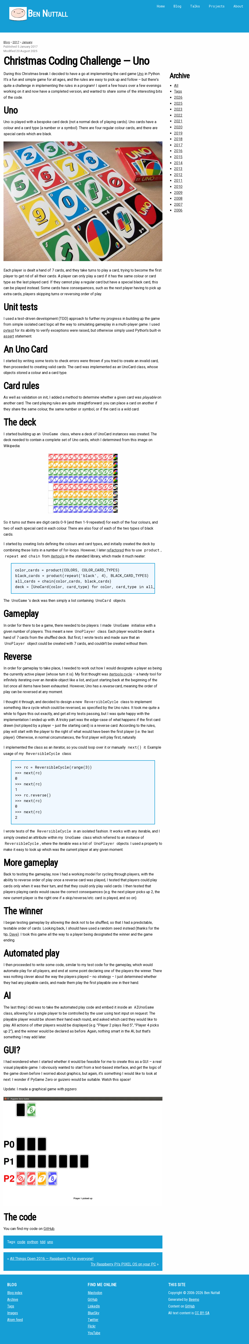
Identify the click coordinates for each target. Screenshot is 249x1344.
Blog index (14, 1293)
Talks (195, 6)
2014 (178, 163)
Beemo (194, 1299)
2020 (178, 127)
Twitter (93, 1320)
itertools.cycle (120, 674)
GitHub (49, 1228)
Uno (140, 74)
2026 (178, 97)
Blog (177, 6)
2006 (178, 210)
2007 (178, 204)
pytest (8, 330)
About (238, 6)
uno (50, 1242)
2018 (178, 139)
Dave (13, 934)
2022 (178, 115)
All (176, 85)
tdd (42, 1242)
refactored (115, 550)
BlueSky (93, 1313)
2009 (178, 192)
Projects (217, 6)
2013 (178, 169)
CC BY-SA (202, 1313)
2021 (178, 121)
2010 (178, 186)
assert (8, 336)
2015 (178, 157)
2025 (178, 103)
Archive (12, 1299)
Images (12, 1313)
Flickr (92, 1326)
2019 (178, 133)
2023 (178, 109)
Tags (178, 91)
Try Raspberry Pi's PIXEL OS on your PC (123, 1264)
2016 (178, 151)
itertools (57, 556)
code (21, 1242)
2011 (178, 180)
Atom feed (15, 1320)
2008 (178, 198)
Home (161, 6)
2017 (16, 42)
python (32, 1242)
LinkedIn (94, 1306)
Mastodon (95, 1293)
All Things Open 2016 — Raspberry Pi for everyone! (52, 1258)
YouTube (94, 1333)
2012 (178, 175)
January (27, 42)
